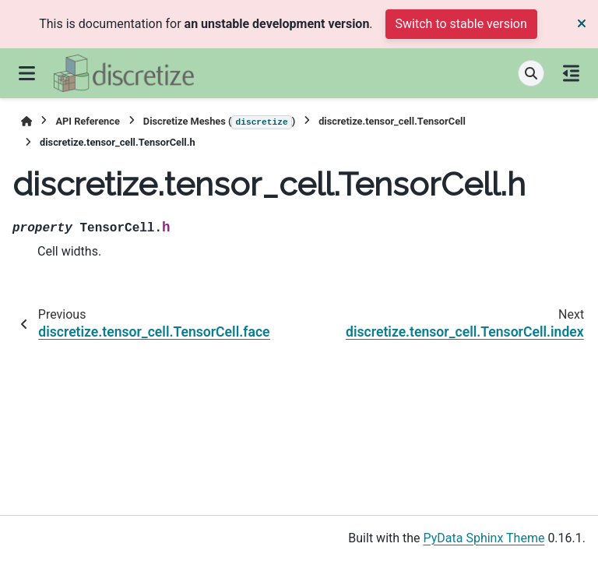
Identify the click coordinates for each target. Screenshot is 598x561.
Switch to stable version (461, 23)
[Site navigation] (26, 73)
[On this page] (571, 73)
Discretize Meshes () (219, 122)
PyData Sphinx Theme (484, 538)
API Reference (87, 121)
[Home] (26, 121)
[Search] (531, 73)
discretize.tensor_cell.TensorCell (392, 121)
